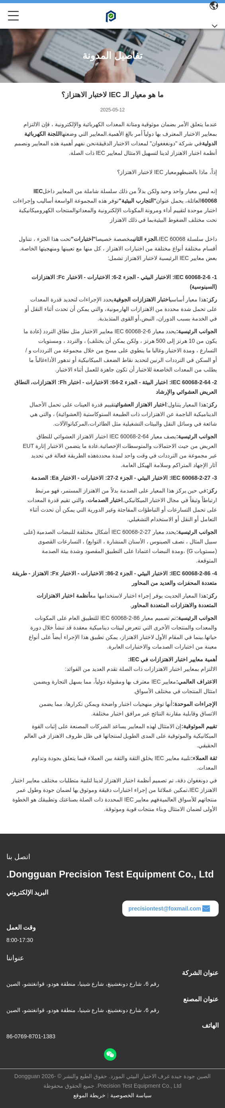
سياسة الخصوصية (131, 1095)
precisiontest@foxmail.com (170, 908)
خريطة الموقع (89, 1095)
